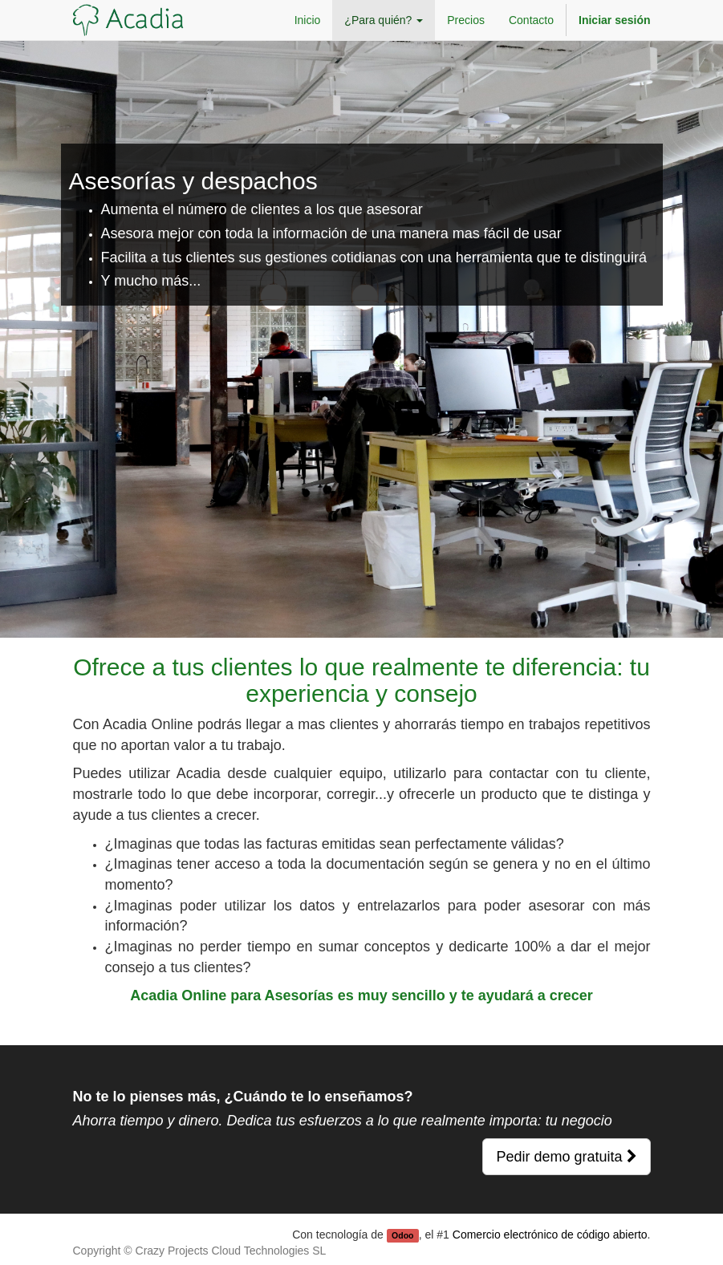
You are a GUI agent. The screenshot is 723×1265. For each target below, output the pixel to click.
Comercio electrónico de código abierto (550, 1234)
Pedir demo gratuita (566, 1157)
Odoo (402, 1235)
